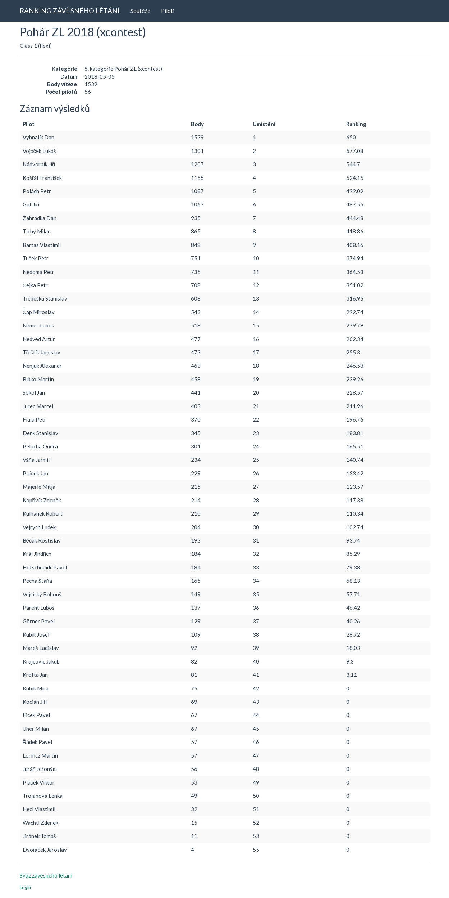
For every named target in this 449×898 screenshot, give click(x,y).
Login (25, 887)
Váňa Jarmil (36, 459)
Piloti (167, 11)
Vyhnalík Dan (38, 137)
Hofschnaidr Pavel (45, 567)
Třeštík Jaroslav (42, 352)
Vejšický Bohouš (42, 594)
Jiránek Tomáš (39, 836)
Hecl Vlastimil (39, 809)
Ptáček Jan (36, 473)
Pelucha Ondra (40, 446)
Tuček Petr (36, 258)
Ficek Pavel (36, 715)
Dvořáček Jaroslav (45, 849)
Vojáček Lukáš (39, 151)
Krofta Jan (35, 674)
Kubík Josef (36, 634)
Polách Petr (37, 191)
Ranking (356, 124)
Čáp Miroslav (39, 312)
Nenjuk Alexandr (42, 365)
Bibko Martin (38, 379)
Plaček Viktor (39, 782)
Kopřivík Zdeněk (42, 500)
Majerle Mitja (39, 486)
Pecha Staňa (37, 580)
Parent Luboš (39, 607)
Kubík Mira (36, 688)
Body (197, 124)
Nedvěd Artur (39, 339)
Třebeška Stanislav (45, 298)
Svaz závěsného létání (46, 875)
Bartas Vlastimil (42, 245)
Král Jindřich (37, 553)
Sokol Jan (34, 392)
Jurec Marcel (38, 406)
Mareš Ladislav (41, 648)
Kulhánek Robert (43, 513)
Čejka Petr (35, 285)
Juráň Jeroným (40, 769)
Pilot (29, 124)
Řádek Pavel (37, 742)
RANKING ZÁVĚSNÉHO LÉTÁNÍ (70, 10)
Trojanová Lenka (43, 795)
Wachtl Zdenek (40, 822)
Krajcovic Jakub (41, 661)
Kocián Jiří (35, 701)
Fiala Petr (34, 419)
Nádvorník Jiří (39, 164)
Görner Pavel (39, 621)
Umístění (264, 124)
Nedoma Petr (38, 272)
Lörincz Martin (40, 755)
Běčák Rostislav (42, 540)
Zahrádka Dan (39, 218)
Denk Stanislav (40, 433)
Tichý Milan (37, 231)
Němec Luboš (38, 325)
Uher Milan (36, 728)
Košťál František (42, 178)
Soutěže (140, 11)
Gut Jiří (31, 204)
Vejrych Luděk (39, 527)
